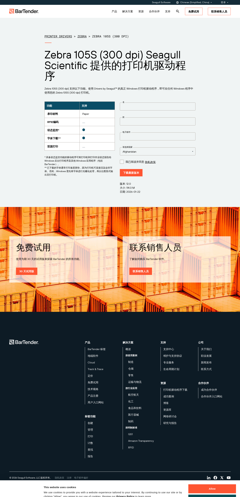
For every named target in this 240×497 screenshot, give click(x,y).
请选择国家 (127, 147)
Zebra (82, 36)
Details (50, 490)
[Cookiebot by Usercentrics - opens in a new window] (21, 490)
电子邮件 (126, 132)
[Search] (178, 11)
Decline (212, 483)
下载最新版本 (131, 172)
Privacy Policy (125, 481)
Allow (212, 473)
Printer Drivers (58, 36)
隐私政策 (150, 162)
